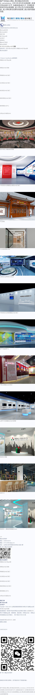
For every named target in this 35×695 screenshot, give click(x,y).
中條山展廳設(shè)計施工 (6, 385)
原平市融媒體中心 (4, 349)
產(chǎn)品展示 (3, 32)
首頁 (7, 48)
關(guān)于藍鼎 (3, 42)
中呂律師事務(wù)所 (5, 249)
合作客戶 (2, 38)
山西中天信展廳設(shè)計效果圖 (8, 421)
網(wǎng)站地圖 (5, 608)
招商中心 (2, 493)
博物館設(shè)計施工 (5, 75)
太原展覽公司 (30, 610)
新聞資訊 (2, 40)
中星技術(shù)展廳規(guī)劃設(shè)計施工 (10, 185)
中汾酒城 (2, 221)
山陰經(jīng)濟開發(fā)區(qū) (7, 276)
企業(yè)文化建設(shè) (5, 113)
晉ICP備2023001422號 (20, 615)
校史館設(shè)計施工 (5, 90)
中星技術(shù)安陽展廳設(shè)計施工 (9, 312)
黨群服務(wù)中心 (4, 105)
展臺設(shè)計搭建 (4, 67)
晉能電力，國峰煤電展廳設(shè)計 (8, 529)
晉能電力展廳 (3, 457)
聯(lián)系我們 (3, 44)
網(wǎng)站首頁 (4, 30)
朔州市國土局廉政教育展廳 (7, 149)
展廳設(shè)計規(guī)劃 (22, 48)
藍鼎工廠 (2, 34)
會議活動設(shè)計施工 (5, 98)
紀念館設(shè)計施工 (5, 83)
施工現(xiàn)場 (3, 36)
